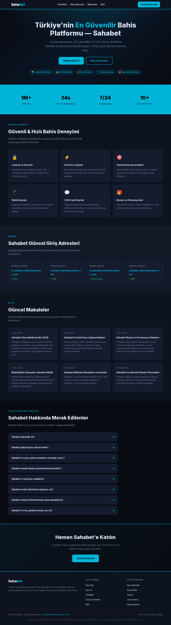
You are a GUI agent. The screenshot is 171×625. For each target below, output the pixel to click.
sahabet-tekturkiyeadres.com (65, 272)
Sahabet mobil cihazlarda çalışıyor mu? (32, 489)
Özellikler (62, 4)
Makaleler (93, 4)
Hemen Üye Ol (71, 60)
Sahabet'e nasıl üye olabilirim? (28, 479)
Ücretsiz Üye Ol (85, 558)
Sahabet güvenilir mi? (23, 437)
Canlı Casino (132, 599)
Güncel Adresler (99, 60)
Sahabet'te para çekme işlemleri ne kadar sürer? (38, 458)
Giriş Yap (90, 585)
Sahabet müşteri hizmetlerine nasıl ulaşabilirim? (37, 500)
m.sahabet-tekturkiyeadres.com (26, 272)
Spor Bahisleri (133, 585)
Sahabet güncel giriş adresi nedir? (30, 447)
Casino (130, 595)
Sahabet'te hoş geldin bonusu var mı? (32, 510)
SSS (103, 4)
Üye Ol (89, 590)
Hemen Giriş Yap (149, 4)
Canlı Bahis (132, 590)
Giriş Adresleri (77, 4)
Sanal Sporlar (133, 604)
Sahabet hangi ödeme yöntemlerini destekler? (37, 468)
